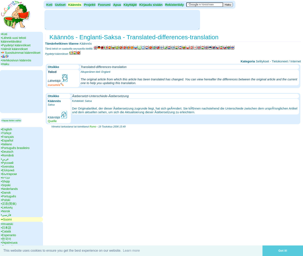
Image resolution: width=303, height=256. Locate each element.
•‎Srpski (6, 185)
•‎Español (7, 140)
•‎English (6, 129)
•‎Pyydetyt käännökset (16, 45)
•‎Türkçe (6, 133)
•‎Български (9, 174)
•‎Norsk (5, 211)
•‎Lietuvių (7, 207)
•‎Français (7, 136)
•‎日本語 (6, 227)
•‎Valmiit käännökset (14, 49)
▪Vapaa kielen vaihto (11, 120)
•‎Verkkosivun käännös (16, 60)
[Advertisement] (122, 19)
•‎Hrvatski (7, 224)
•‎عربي (5, 159)
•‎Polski (5, 200)
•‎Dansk (6, 192)
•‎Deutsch (7, 151)
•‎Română (7, 155)
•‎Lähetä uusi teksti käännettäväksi (13, 39)
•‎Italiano (6, 144)
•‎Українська (9, 242)
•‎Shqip (5, 181)
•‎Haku (5, 64)
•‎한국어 (6, 239)
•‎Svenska (7, 166)
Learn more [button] (131, 250)
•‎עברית (5, 177)
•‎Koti (4, 34)
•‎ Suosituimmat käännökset (20, 52)
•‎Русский (7, 162)
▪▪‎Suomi (6, 219)
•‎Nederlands (9, 189)
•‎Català (6, 231)
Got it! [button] (282, 250)
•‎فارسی (6, 215)
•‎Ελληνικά (7, 170)
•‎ (4, 56)
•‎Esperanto (8, 235)
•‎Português (8, 196)
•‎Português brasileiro (15, 148)
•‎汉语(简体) (8, 203)
